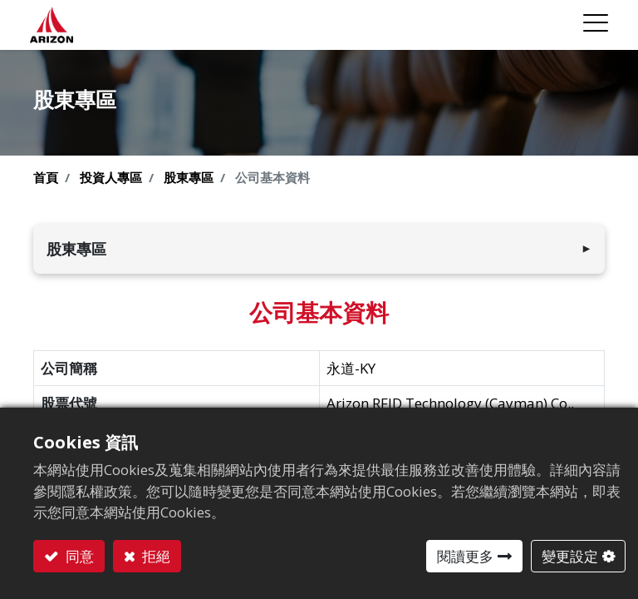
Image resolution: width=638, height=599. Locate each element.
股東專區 (188, 177)
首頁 (45, 177)
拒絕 (154, 556)
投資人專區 (111, 177)
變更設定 (570, 556)
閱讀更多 (465, 556)
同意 (78, 556)
